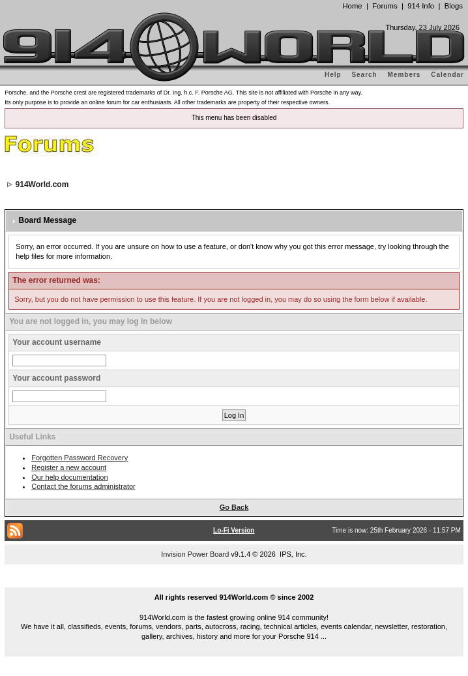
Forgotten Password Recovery (79, 458)
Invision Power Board (195, 554)
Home (352, 6)
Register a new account (68, 467)
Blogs (454, 6)
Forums (384, 6)
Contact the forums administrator (83, 486)
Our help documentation (69, 477)
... (234, 582)
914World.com (42, 184)
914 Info (420, 6)
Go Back (234, 507)
